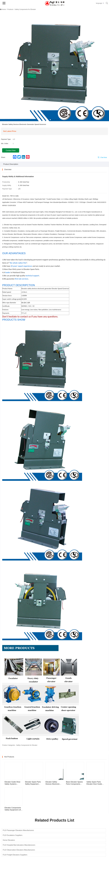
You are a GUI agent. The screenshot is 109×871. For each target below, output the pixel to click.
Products (10, 9)
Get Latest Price (9, 131)
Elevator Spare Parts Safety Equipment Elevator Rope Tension (33, 783)
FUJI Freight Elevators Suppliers (15, 855)
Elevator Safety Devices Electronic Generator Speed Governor (53, 783)
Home (4, 9)
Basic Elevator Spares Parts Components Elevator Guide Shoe (74, 783)
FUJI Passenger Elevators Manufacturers (18, 830)
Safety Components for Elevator (25, 9)
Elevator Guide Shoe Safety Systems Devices (12, 783)
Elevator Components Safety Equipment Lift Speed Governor (13, 809)
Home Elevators (9, 840)
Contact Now (11, 150)
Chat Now (102, 157)
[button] (50, 119)
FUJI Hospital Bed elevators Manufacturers (19, 845)
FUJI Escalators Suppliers (12, 835)
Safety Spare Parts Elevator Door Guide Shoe (94, 783)
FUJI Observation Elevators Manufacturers (19, 850)
